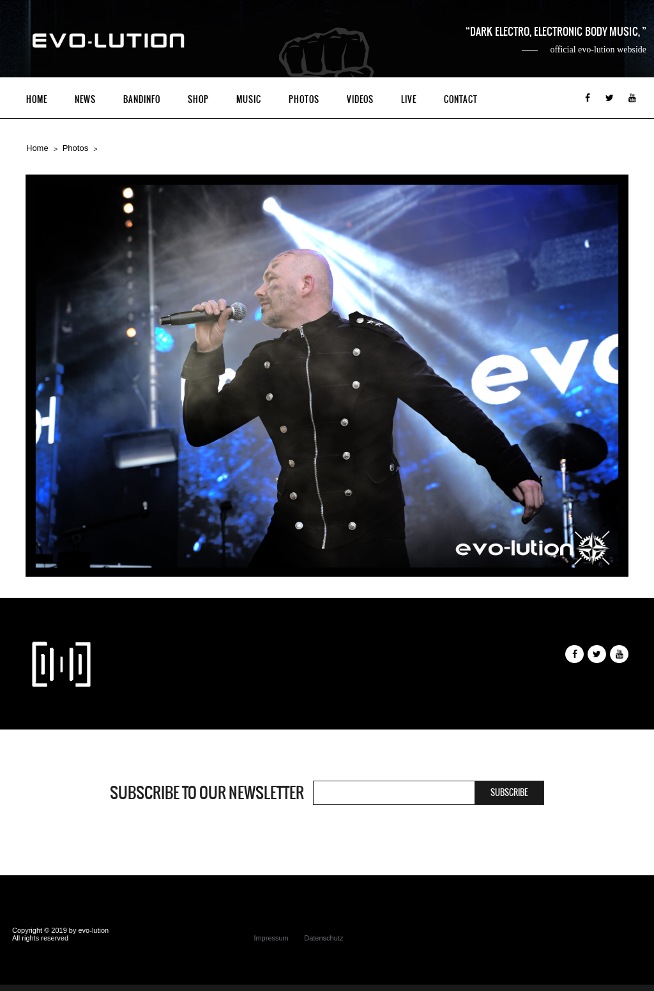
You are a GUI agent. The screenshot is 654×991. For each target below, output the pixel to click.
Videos (360, 99)
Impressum (271, 938)
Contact (461, 99)
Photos (304, 99)
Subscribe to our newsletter (207, 792)
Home (36, 99)
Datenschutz (323, 938)
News (85, 99)
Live (408, 99)
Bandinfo (141, 99)
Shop (198, 99)
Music (248, 99)
